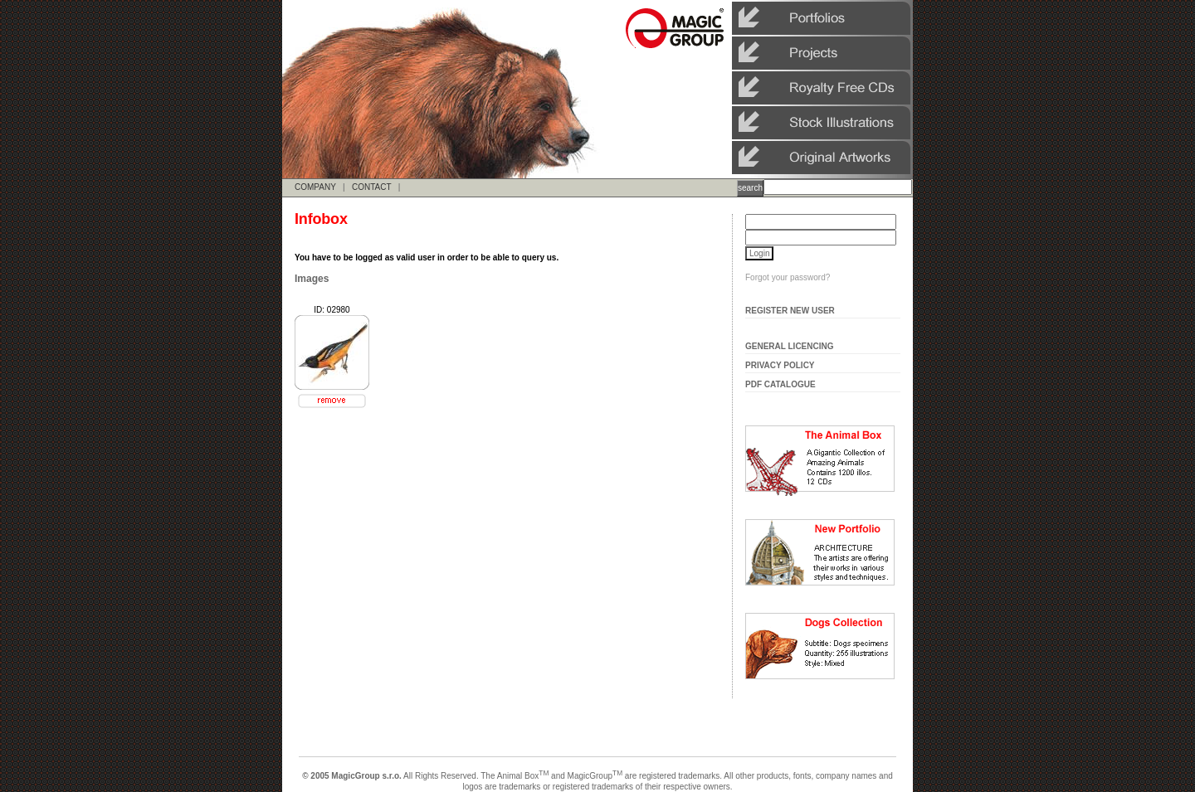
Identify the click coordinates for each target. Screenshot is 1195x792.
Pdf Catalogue (780, 384)
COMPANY (315, 187)
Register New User (790, 310)
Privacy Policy (780, 365)
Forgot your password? (787, 277)
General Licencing (789, 346)
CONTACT (371, 187)
